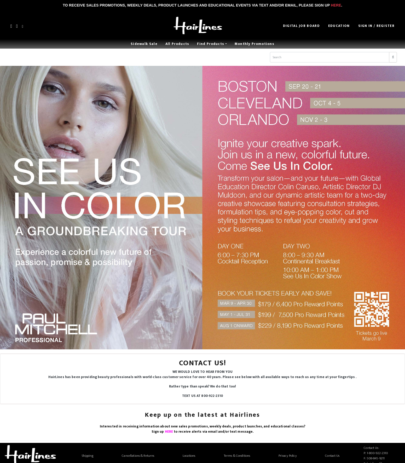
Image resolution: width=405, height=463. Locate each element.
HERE (169, 432)
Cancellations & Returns (138, 456)
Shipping (88, 456)
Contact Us (332, 456)
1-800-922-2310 (377, 453)
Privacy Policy (288, 456)
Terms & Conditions (237, 456)
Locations (189, 456)
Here (336, 5)
